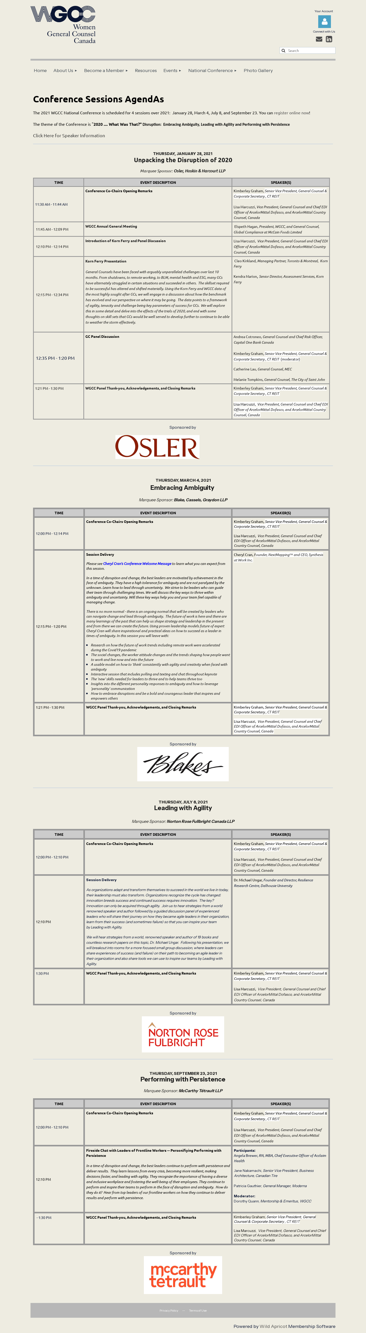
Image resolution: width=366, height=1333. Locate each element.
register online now (291, 112)
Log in (324, 21)
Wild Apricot (273, 1326)
